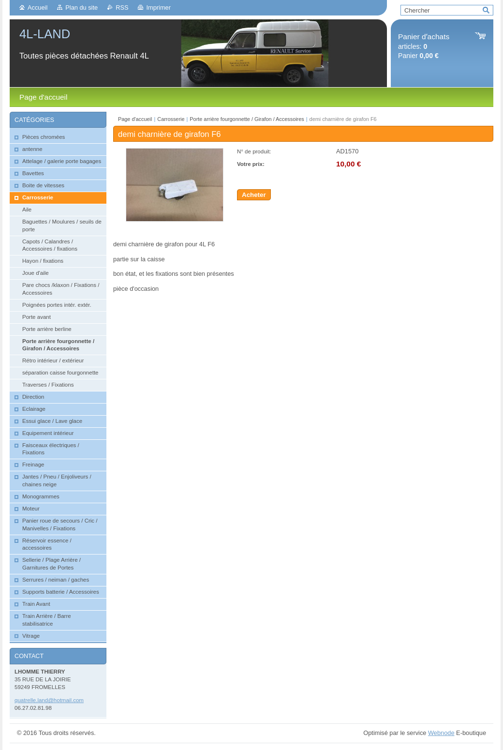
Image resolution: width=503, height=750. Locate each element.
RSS (122, 7)
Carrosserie (170, 119)
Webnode (441, 732)
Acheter (254, 194)
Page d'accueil (135, 119)
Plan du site (81, 7)
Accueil (37, 7)
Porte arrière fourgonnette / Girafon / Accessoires (247, 119)
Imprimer (158, 7)
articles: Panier (423, 46)
